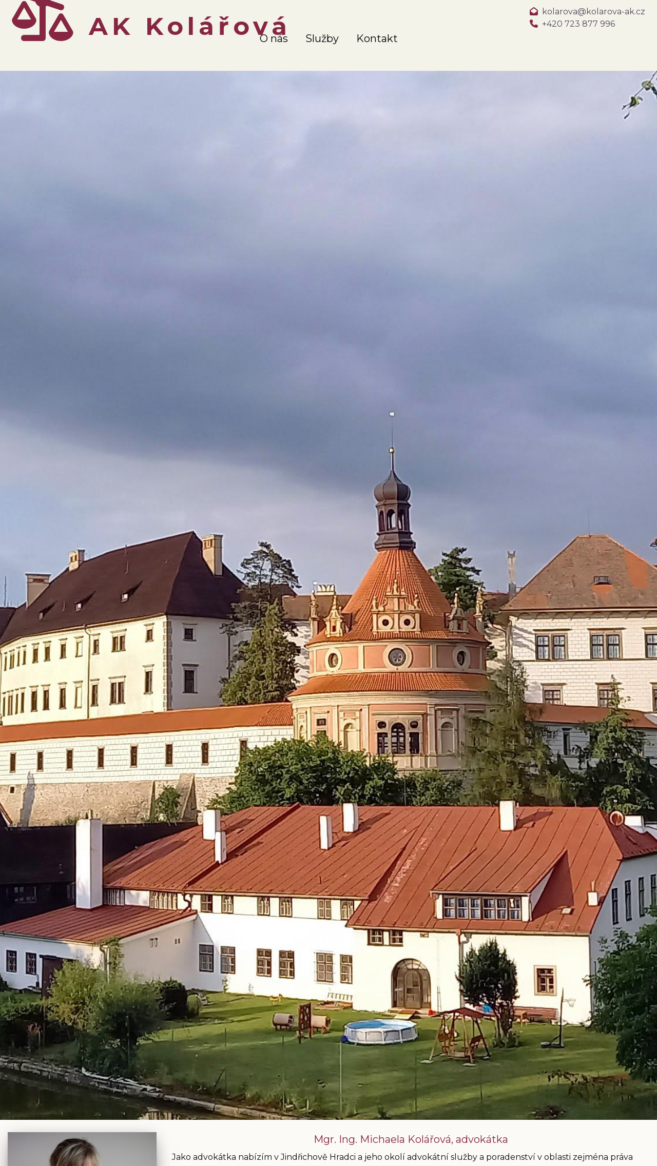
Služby (322, 38)
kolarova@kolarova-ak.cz (593, 11)
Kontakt (377, 38)
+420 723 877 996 (578, 24)
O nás (274, 38)
